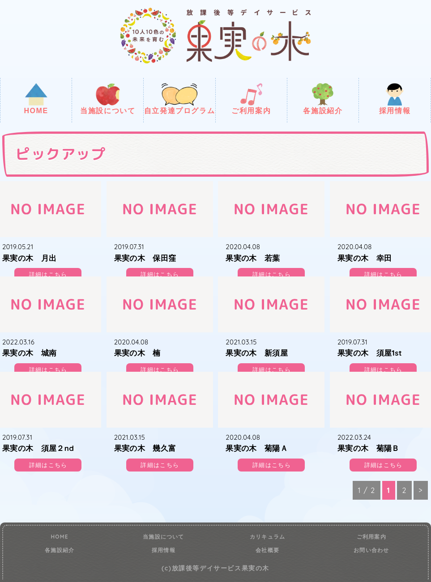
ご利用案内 (251, 99)
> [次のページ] (420, 490)
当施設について (107, 99)
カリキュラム (267, 537)
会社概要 (267, 550)
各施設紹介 (322, 99)
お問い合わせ (371, 550)
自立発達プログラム (179, 99)
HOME (36, 99)
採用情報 (394, 99)
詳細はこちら (48, 274)
